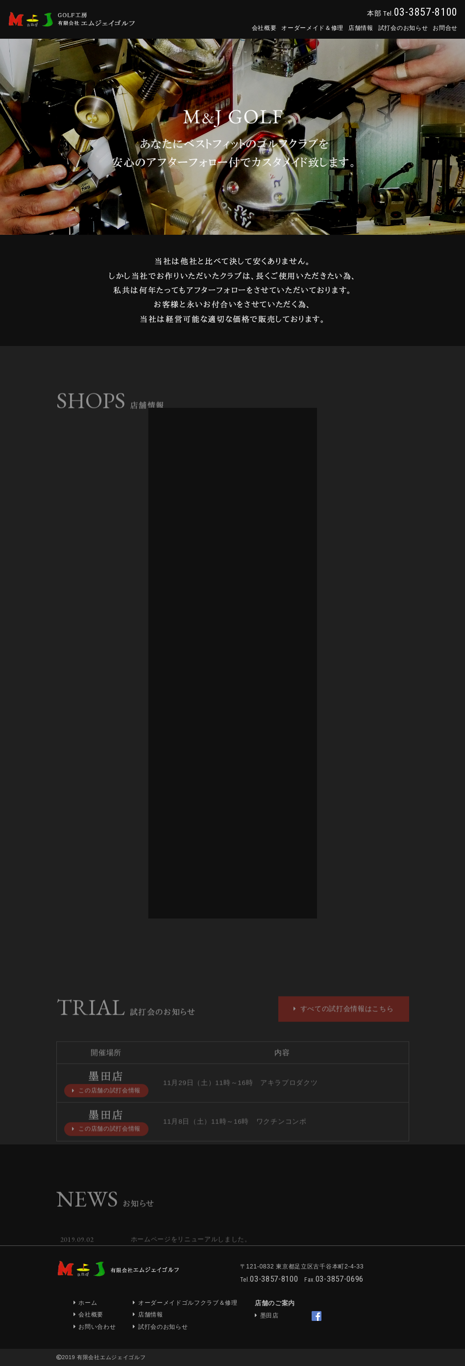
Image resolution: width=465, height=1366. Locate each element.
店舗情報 (360, 28)
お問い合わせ (97, 1326)
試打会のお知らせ (403, 28)
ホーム (87, 1302)
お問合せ (445, 28)
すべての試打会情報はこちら (344, 1023)
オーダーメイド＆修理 (312, 28)
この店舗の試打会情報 (106, 1104)
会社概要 (264, 28)
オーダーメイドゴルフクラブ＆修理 (188, 1302)
